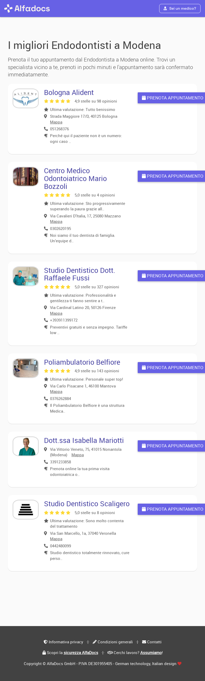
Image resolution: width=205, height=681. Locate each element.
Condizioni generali (115, 641)
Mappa (56, 122)
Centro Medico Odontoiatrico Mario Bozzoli (75, 178)
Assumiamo (151, 652)
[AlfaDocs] (27, 8)
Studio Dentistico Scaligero (87, 503)
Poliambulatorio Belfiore (82, 362)
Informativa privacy (66, 641)
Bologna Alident (69, 92)
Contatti (154, 641)
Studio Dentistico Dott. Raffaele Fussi (79, 274)
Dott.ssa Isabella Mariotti (84, 440)
